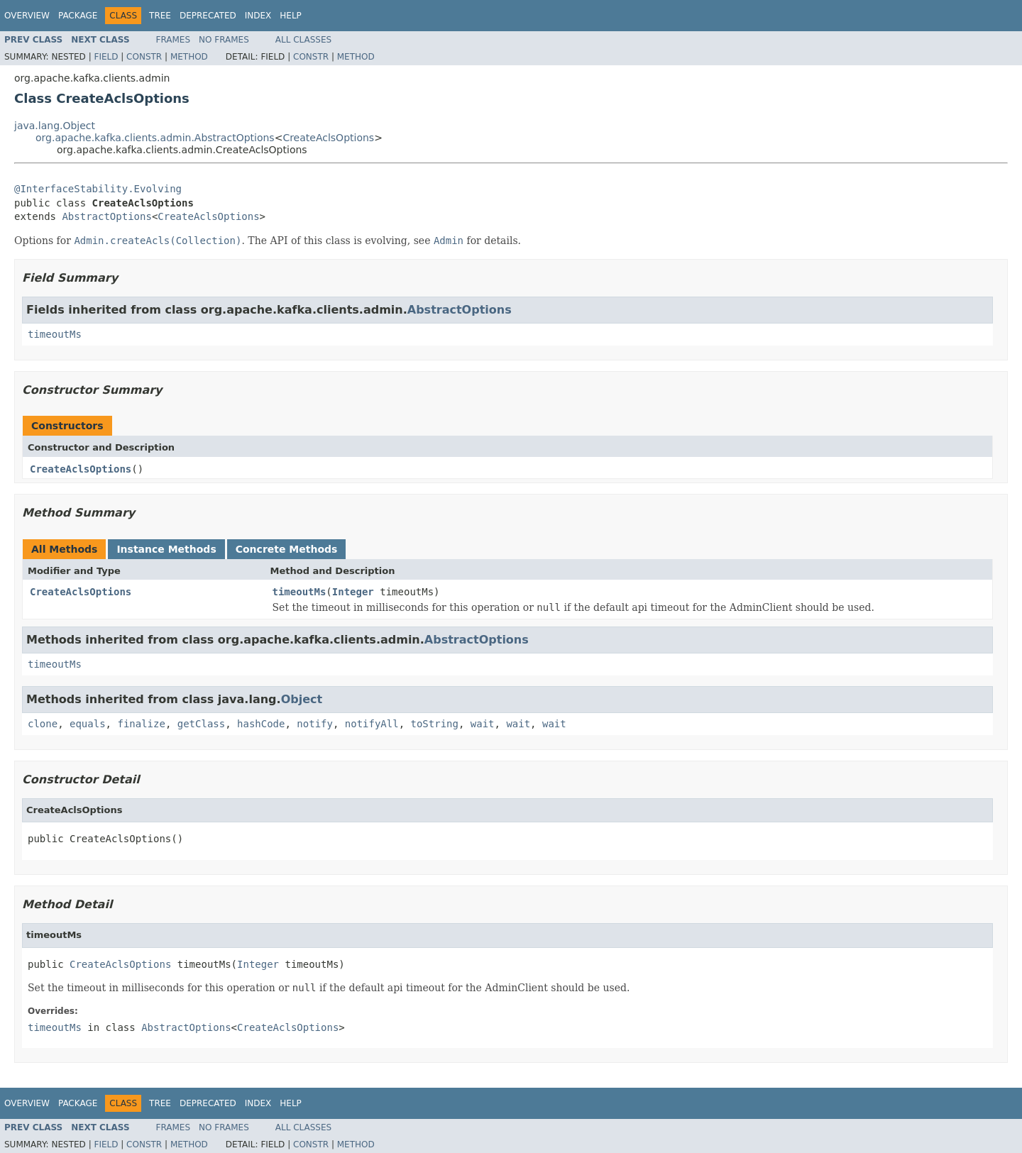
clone (42, 723)
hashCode (261, 723)
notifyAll (372, 723)
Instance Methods (166, 549)
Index (258, 16)
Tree (160, 16)
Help (291, 16)
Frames (173, 40)
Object (302, 699)
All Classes (303, 40)
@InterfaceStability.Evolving (98, 188)
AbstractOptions (106, 216)
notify (315, 723)
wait (483, 723)
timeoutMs (55, 334)
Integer (353, 591)
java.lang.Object (54, 125)
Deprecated (208, 16)
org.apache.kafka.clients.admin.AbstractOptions (155, 137)
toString (434, 723)
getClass (201, 723)
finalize (141, 723)
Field (106, 57)
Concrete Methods (287, 549)
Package (77, 16)
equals (88, 723)
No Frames (224, 40)
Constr (144, 57)
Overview (27, 16)
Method (189, 57)
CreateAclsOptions (328, 137)
